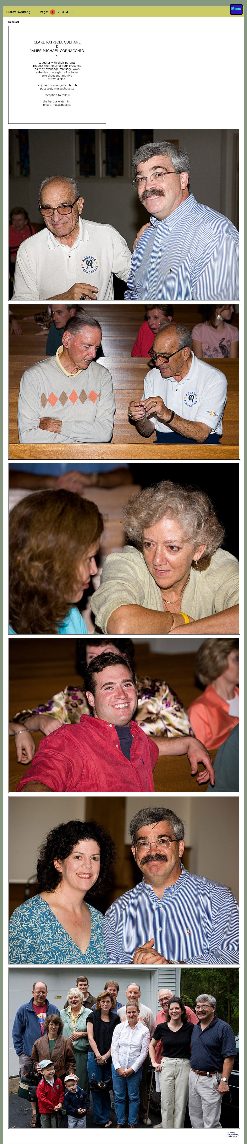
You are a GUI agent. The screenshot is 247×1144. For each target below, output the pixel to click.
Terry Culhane (232, 1135)
